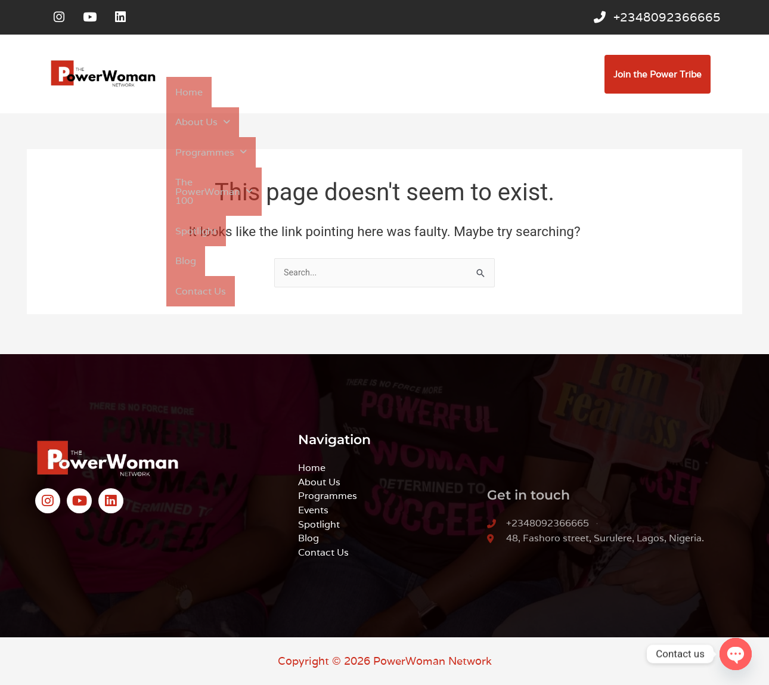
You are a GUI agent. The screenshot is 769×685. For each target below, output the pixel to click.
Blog (561, 93)
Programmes (316, 93)
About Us (239, 93)
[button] (239, 93)
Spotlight (514, 93)
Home (183, 93)
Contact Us (193, 120)
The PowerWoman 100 (422, 93)
